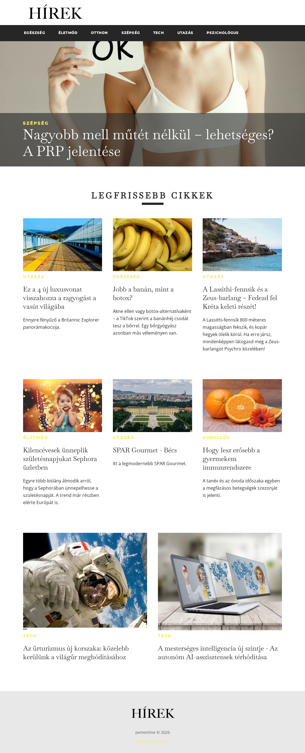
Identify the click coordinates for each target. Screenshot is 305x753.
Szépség (36, 123)
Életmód (36, 437)
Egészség (126, 276)
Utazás (33, 276)
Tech (30, 635)
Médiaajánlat (152, 741)
